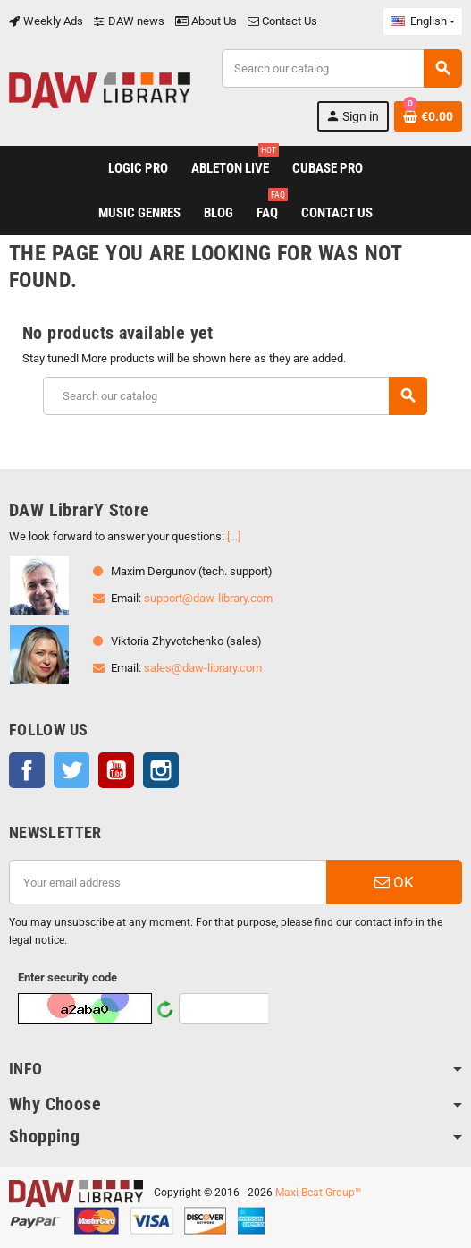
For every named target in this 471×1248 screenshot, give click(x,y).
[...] (233, 536)
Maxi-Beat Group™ (318, 1192)
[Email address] (167, 882)
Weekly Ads (46, 21)
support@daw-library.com (208, 598)
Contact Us (282, 21)
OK (394, 882)
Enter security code (67, 977)
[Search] (341, 68)
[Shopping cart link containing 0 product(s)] (428, 116)
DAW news (129, 21)
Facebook (27, 770)
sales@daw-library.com (203, 668)
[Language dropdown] (422, 21)
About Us (206, 21)
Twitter (71, 770)
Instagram (161, 770)
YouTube (116, 770)
